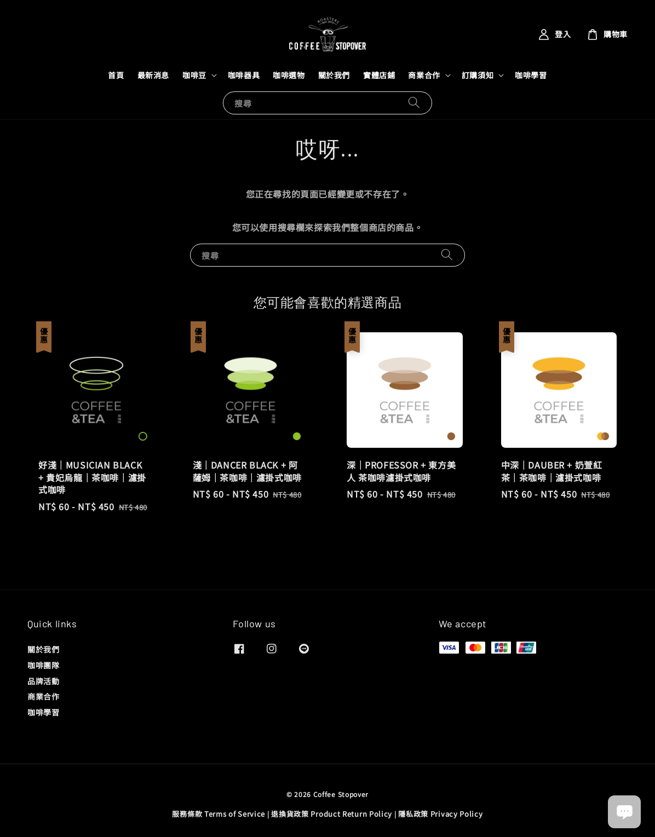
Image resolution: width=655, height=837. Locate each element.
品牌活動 (43, 681)
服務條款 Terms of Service (218, 814)
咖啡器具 (244, 75)
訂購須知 (477, 75)
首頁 (116, 75)
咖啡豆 (194, 75)
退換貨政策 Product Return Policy (331, 814)
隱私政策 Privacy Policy (440, 814)
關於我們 (334, 75)
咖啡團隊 (43, 665)
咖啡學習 (531, 75)
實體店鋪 (379, 75)
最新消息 (153, 75)
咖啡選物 (288, 75)
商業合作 (424, 75)
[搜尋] (414, 102)
